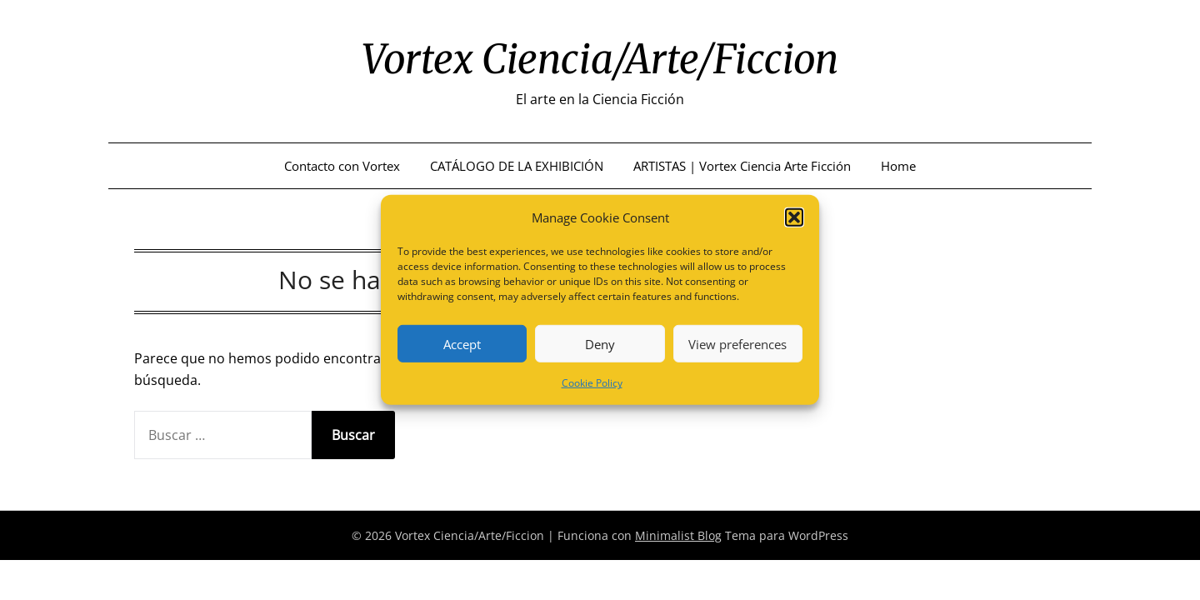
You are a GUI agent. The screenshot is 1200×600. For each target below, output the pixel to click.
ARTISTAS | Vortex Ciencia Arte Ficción (742, 166)
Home (898, 166)
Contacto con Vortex (342, 166)
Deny (600, 344)
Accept (462, 344)
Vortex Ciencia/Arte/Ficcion (600, 59)
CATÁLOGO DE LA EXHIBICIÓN (516, 166)
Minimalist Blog (678, 535)
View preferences (737, 344)
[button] (794, 217)
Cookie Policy (592, 383)
